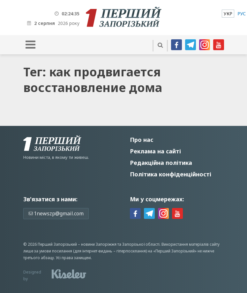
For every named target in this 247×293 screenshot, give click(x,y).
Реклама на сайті (155, 151)
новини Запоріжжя (98, 244)
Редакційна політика (161, 162)
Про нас (141, 139)
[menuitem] (228, 13)
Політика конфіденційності (170, 174)
